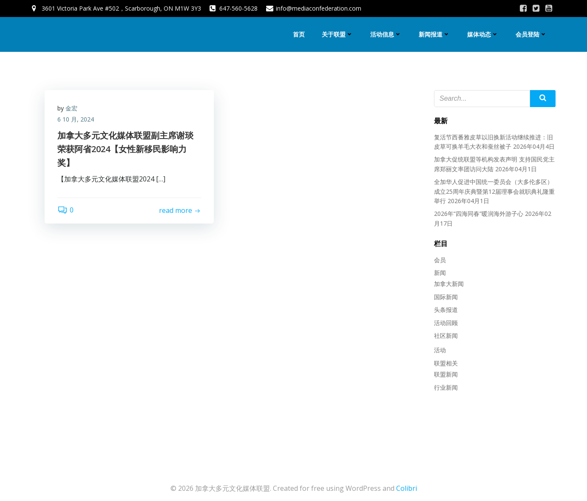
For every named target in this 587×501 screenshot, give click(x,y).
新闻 (440, 273)
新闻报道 (434, 34)
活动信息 (386, 34)
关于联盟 (337, 34)
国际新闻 (446, 297)
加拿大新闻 (449, 284)
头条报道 (446, 310)
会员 (440, 260)
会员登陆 (531, 34)
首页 (299, 34)
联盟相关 (446, 363)
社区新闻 (446, 335)
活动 (440, 350)
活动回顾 (446, 323)
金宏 (71, 108)
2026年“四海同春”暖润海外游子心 (478, 213)
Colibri (406, 488)
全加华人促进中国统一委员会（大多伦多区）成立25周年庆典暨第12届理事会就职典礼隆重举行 (494, 191)
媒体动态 (483, 34)
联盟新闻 (446, 374)
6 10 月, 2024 (75, 119)
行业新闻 (446, 387)
